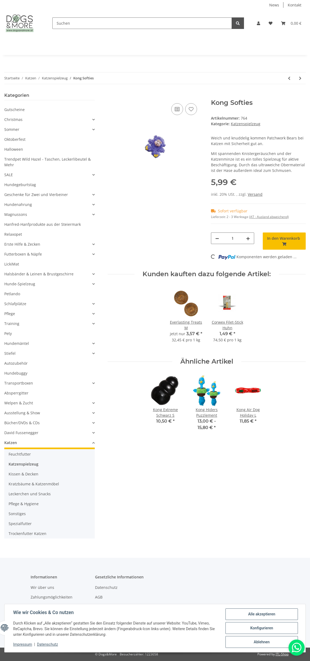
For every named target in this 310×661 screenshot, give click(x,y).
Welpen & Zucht (18, 402)
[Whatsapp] (297, 648)
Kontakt (294, 5)
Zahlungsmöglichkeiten (51, 597)
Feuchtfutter (20, 454)
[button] (258, 23)
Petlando (12, 293)
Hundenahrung (18, 204)
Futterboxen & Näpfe (23, 254)
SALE (8, 174)
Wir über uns (42, 587)
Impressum (22, 644)
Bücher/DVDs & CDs (22, 422)
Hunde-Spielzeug (19, 283)
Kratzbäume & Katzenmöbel (34, 483)
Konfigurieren (261, 628)
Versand (255, 194)
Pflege (9, 313)
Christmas (13, 119)
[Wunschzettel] (270, 23)
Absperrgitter (16, 393)
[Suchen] (142, 23)
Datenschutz (106, 587)
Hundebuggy (15, 373)
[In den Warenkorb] (112, 96)
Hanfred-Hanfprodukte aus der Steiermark (42, 224)
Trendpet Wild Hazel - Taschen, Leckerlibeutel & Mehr (47, 162)
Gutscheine (14, 109)
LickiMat (11, 264)
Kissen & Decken (23, 474)
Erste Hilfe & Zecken (22, 244)
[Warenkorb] (291, 23)
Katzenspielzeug (245, 123)
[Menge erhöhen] (248, 238)
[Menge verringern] (217, 238)
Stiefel (10, 353)
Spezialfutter (20, 523)
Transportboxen (18, 383)
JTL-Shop (282, 654)
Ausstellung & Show (22, 412)
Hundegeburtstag (20, 184)
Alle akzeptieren (261, 614)
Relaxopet (13, 234)
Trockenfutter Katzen (27, 533)
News (274, 5)
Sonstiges (17, 513)
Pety (8, 333)
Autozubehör (16, 363)
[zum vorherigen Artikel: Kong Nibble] (289, 78)
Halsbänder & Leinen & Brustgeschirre (39, 273)
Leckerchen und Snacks (30, 493)
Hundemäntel (16, 343)
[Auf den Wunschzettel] (191, 109)
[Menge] (232, 238)
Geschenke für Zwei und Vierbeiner (36, 194)
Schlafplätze (15, 303)
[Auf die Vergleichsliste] (177, 109)
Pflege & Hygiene (24, 503)
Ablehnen (261, 642)
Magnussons (15, 214)
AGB (99, 597)
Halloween (13, 149)
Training (11, 323)
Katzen (10, 442)
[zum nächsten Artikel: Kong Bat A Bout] (300, 78)
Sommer (11, 129)
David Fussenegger (21, 432)
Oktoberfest (14, 139)
